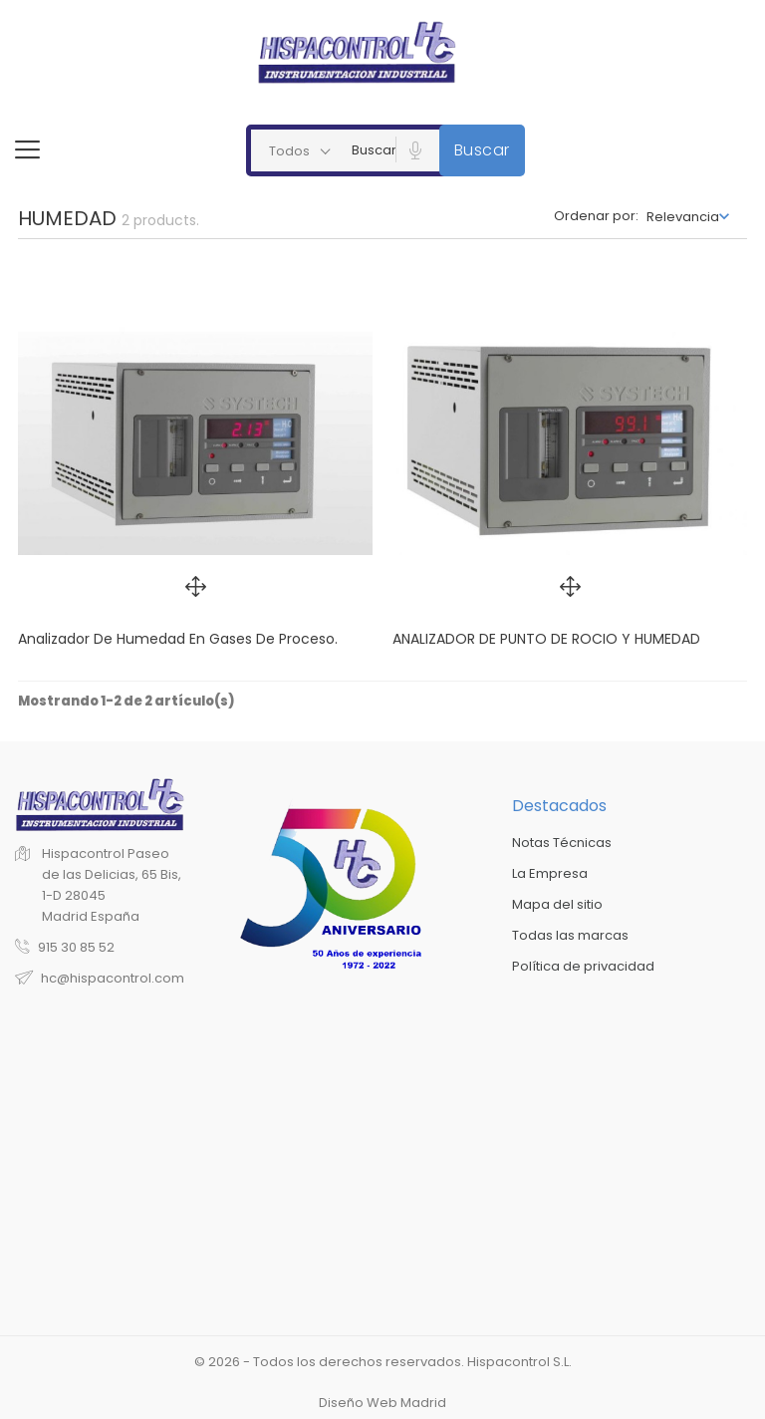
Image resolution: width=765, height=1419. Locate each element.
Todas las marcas (570, 935)
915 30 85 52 (76, 947)
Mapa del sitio (557, 904)
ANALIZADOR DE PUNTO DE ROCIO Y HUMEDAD (546, 639)
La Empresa (550, 873)
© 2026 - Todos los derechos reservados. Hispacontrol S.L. (383, 1361)
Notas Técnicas (562, 842)
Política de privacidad (583, 966)
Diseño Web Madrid (382, 1402)
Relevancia (682, 216)
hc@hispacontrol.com (112, 978)
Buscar (482, 150)
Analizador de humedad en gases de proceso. (178, 639)
